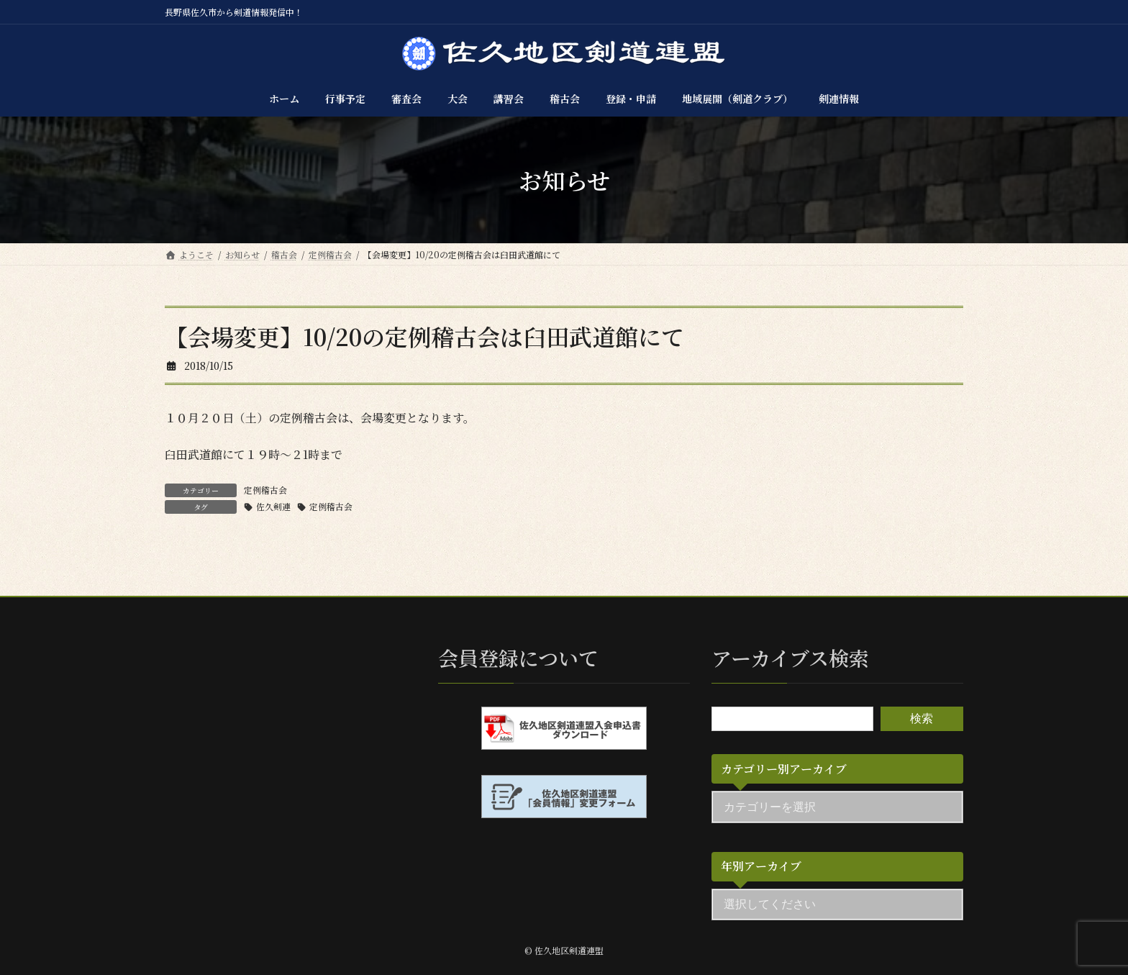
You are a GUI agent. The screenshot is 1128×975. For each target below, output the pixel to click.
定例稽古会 (265, 490)
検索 (921, 718)
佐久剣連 (273, 506)
